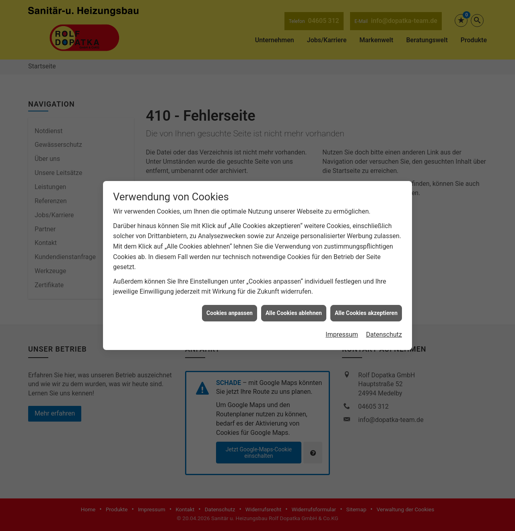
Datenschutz (384, 328)
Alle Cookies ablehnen (294, 306)
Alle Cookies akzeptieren (366, 306)
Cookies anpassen (229, 306)
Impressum (341, 328)
